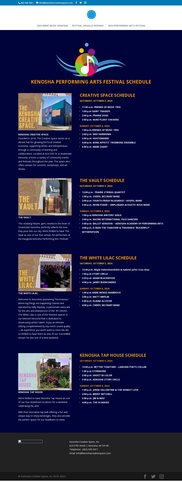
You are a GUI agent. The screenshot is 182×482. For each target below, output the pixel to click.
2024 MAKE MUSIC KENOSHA (52, 26)
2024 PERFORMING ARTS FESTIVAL (126, 26)
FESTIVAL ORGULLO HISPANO (88, 26)
